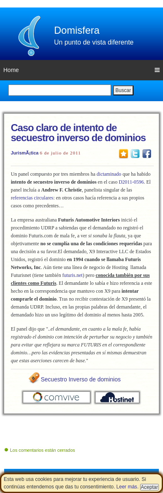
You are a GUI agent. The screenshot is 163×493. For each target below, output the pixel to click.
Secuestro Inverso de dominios (81, 379)
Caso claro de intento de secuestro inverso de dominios (78, 132)
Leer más (126, 487)
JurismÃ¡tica (25, 152)
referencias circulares (32, 198)
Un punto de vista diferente (93, 42)
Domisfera (76, 30)
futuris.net (72, 275)
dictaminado (108, 174)
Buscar (123, 90)
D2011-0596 (131, 182)
